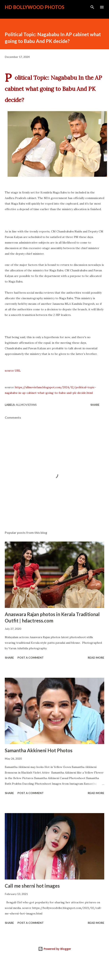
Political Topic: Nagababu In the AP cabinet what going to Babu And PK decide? (53, 89)
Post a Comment (30, 657)
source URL (13, 370)
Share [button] (94, 404)
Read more (96, 657)
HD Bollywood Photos (34, 7)
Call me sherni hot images (32, 886)
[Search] (92, 7)
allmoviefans (26, 404)
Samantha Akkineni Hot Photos (38, 750)
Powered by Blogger (54, 949)
